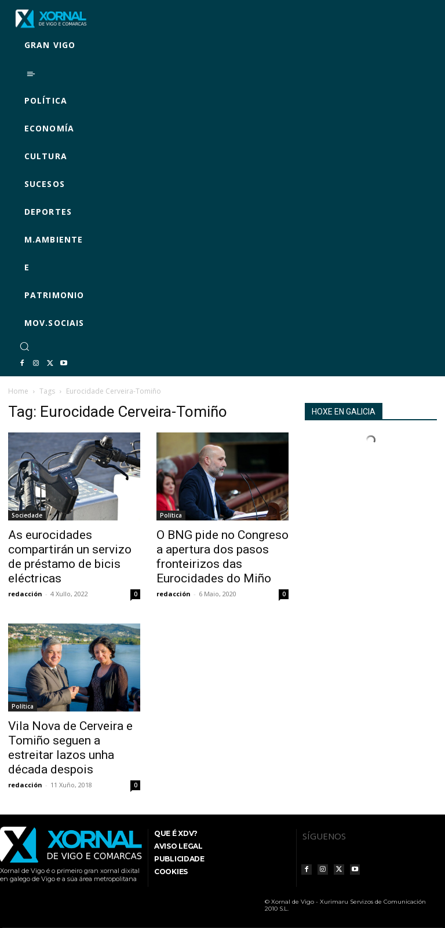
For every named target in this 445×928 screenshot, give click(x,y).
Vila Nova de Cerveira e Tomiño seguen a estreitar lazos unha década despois (70, 747)
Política (171, 515)
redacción (25, 593)
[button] (24, 346)
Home (18, 391)
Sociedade (27, 515)
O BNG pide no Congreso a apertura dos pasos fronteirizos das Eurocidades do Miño (222, 556)
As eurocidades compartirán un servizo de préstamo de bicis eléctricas (70, 556)
